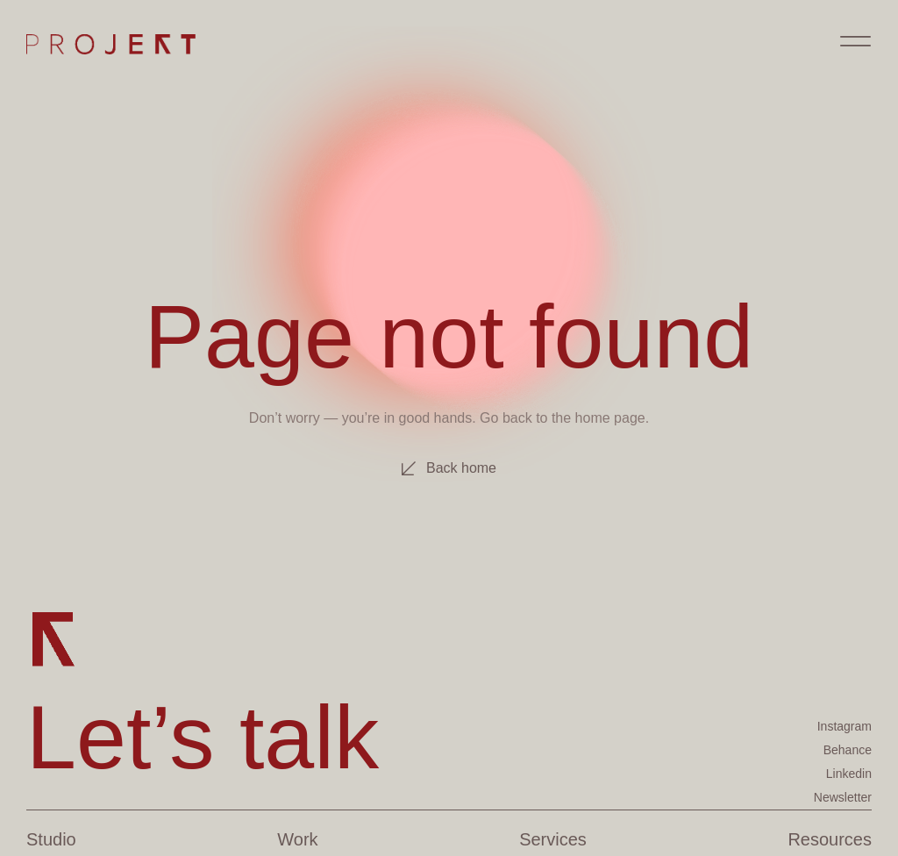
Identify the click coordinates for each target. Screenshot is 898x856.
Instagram (844, 726)
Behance (847, 750)
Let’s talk (202, 737)
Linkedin (849, 774)
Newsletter (843, 797)
